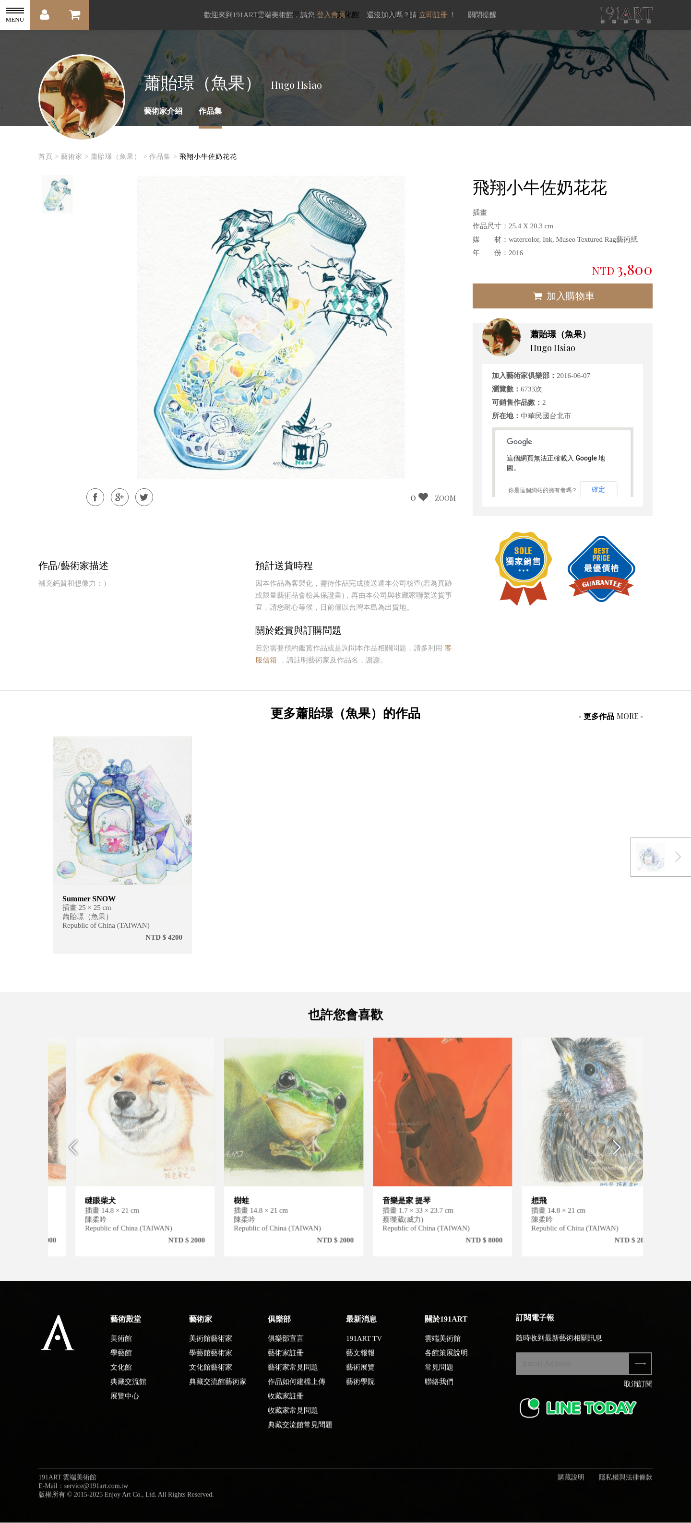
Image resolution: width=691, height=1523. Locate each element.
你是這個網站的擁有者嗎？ (542, 490)
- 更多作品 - (611, 716)
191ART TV (364, 1348)
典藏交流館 (128, 1391)
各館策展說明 (446, 1362)
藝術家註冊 (286, 1362)
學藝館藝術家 (210, 1362)
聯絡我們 (439, 1391)
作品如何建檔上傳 (296, 1391)
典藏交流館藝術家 (218, 1391)
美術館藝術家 (210, 1348)
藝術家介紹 (163, 111)
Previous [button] (71, 1157)
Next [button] (620, 1157)
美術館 (121, 1348)
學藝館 (121, 1362)
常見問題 (439, 1377)
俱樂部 (279, 1328)
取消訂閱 (638, 1393)
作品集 (210, 111)
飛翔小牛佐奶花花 (208, 156)
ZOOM (445, 498)
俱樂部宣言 (286, 1348)
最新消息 (361, 1328)
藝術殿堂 (125, 1328)
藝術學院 (360, 1391)
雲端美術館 (443, 1348)
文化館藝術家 (210, 1377)
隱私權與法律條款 (626, 1486)
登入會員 (331, 15)
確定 (598, 489)
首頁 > (48, 156)
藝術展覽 (360, 1377)
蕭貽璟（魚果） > (119, 156)
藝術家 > (75, 156)
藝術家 (200, 1328)
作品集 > (163, 156)
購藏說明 (571, 1486)
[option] (57, 194)
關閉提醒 (482, 15)
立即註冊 (433, 15)
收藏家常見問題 (293, 1420)
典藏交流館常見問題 (300, 1434)
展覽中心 (124, 1405)
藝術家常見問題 (293, 1377)
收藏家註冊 (286, 1405)
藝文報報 (360, 1362)
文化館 (121, 1377)
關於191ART (446, 1328)
